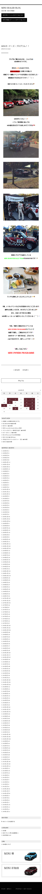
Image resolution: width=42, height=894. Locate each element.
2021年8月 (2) (6, 498)
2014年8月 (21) (6, 689)
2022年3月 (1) (6, 482)
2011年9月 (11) (6, 768)
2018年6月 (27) (6, 584)
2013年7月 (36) (6, 718)
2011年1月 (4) (6, 786)
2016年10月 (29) (7, 630)
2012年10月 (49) (7, 739)
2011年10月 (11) (6, 766)
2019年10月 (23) (7, 548)
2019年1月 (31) (6, 568)
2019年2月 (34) (6, 566)
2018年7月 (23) (6, 582)
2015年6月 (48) (6, 666)
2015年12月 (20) (7, 652)
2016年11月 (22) (6, 627)
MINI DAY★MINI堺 (7, 441)
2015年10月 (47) (7, 657)
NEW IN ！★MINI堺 (7, 426)
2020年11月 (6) (6, 519)
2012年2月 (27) (6, 757)
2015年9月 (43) (6, 659)
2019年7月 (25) (6, 555)
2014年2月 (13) (6, 702)
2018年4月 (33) (6, 589)
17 (4, 405)
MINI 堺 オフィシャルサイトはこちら (13, 15)
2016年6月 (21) (6, 639)
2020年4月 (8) (6, 534)
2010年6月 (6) (6, 800)
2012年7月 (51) (6, 745)
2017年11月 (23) (6, 600)
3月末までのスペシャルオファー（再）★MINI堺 (15, 439)
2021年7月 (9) (6, 500)
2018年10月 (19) (7, 575)
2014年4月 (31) (6, 698)
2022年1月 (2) (6, 487)
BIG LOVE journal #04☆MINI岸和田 (11, 435)
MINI (3, 2)
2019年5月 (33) (6, 559)
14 (26, 402)
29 (32, 408)
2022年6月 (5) (6, 475)
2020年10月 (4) (6, 521)
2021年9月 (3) (6, 496)
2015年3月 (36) (6, 673)
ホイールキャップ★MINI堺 (9, 432)
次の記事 (25, 370)
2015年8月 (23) (6, 662)
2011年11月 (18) (6, 764)
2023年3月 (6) (6, 455)
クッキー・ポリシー (6, 889)
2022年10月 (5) (6, 466)
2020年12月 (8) (6, 516)
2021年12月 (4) (6, 489)
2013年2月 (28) (6, 730)
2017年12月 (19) (6, 598)
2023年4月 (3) (6, 453)
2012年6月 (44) (6, 748)
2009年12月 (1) (6, 811)
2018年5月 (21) (6, 587)
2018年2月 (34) (6, 593)
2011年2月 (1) (6, 784)
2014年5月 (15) (6, 695)
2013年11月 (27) (6, 709)
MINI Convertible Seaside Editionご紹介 (12, 428)
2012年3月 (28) (6, 754)
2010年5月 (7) (6, 802)
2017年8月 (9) (6, 607)
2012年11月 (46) (6, 736)
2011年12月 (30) (6, 761)
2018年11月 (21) (6, 573)
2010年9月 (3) (6, 795)
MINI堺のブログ (7, 844)
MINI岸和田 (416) (7, 835)
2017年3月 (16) (6, 618)
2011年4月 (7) (6, 779)
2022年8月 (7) (6, 471)
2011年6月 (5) (6, 775)
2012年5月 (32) (6, 750)
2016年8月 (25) (6, 634)
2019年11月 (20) (7, 546)
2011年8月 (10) (6, 770)
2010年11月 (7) (6, 791)
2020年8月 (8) (6, 525)
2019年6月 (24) (6, 557)
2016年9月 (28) (6, 632)
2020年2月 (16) (6, 539)
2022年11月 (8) (6, 464)
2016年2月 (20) (6, 648)
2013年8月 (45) (6, 716)
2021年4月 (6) (6, 507)
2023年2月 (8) (6, 457)
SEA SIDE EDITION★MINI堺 (9, 423)
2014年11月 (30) (7, 682)
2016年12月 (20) (7, 625)
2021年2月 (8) (6, 512)
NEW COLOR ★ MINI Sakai (9, 437)
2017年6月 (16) (6, 612)
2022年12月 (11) (6, 462)
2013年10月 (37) (6, 711)
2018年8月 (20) (6, 580)
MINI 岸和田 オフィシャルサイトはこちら (14, 20)
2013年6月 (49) (6, 720)
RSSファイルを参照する (9, 821)
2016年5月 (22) (6, 641)
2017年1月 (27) (6, 623)
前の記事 (17, 370)
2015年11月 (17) (6, 655)
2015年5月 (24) (6, 668)
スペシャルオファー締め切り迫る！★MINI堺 (14, 430)
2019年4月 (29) (6, 562)
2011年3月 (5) (6, 782)
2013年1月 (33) (6, 732)
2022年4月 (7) (6, 480)
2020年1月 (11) (6, 541)
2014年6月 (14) (6, 693)
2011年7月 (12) (6, 773)
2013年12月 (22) (6, 707)
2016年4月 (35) (6, 643)
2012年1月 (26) (6, 759)
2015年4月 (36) (6, 671)
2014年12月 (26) (6, 680)
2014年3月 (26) (6, 700)
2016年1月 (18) (6, 650)
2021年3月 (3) (6, 510)
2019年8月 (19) (6, 553)
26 (15, 408)
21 (26, 405)
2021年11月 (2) (6, 491)
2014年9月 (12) (6, 686)
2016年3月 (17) (6, 646)
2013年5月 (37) (6, 723)
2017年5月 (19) (6, 614)
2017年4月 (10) (6, 616)
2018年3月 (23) (6, 591)
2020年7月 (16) (6, 528)
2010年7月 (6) (6, 798)
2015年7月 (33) (6, 664)
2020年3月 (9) (6, 537)
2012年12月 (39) (6, 734)
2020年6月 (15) (6, 530)
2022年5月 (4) (6, 478)
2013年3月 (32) (6, 727)
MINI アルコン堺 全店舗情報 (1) (11, 833)
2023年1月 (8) (6, 460)
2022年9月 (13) (6, 469)
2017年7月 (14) (6, 609)
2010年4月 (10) (6, 804)
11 (9, 402)
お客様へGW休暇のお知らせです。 (12, 421)
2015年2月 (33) (6, 675)
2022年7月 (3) (6, 473)
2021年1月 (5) (6, 514)
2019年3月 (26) (6, 564)
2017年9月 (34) (6, 605)
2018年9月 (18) (6, 578)
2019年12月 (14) (6, 544)
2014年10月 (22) (7, 684)
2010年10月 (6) (6, 793)
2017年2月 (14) (6, 621)
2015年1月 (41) (6, 677)
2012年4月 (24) (6, 752)
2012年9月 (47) (6, 741)
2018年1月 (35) (6, 596)
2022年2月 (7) (6, 485)
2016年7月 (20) (6, 637)
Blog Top (21, 380)
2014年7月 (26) (6, 691)
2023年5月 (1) (6, 451)
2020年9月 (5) (6, 523)
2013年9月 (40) (6, 714)
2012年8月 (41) (6, 743)
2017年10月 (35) (7, 603)
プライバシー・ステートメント (24, 889)
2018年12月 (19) (6, 571)
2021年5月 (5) (6, 505)
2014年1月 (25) (6, 705)
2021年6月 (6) (6, 503)
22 (32, 405)
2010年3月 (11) (6, 807)
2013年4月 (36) (6, 725)
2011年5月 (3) (6, 777)
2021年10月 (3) (6, 494)
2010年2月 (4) (6, 809)
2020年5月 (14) (6, 532)
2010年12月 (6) (6, 789)
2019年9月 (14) (6, 550)
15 (32, 402)
